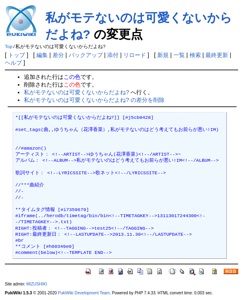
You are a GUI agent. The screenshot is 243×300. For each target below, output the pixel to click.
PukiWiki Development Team (84, 293)
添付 (112, 55)
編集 (42, 55)
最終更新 (216, 55)
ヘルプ (13, 62)
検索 (195, 55)
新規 (163, 55)
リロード (134, 55)
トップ (16, 55)
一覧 (179, 55)
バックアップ (86, 55)
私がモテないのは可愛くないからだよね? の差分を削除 (94, 100)
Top (9, 46)
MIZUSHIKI (36, 284)
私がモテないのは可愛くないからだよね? (76, 92)
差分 (58, 55)
